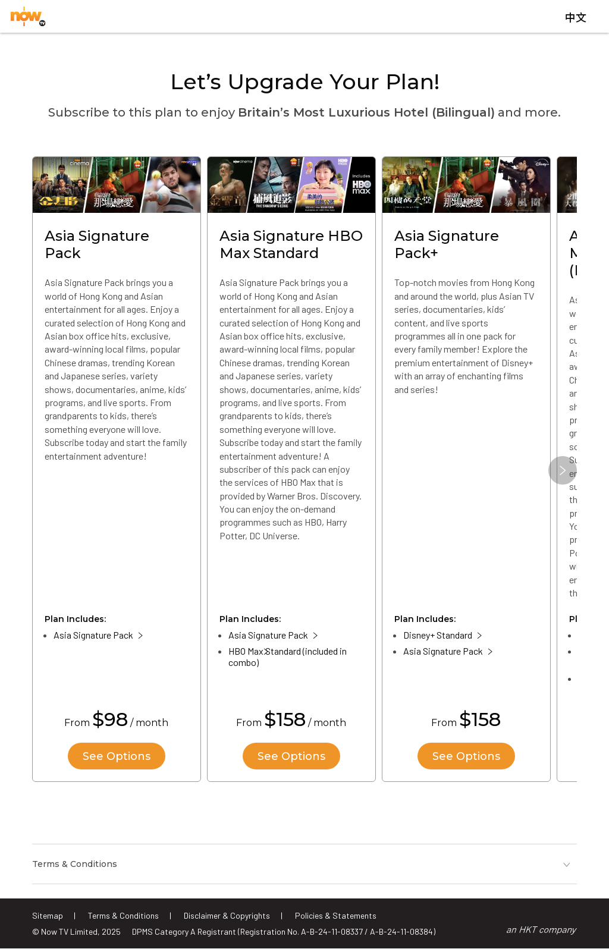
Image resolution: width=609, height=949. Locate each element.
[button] (562, 470)
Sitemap (47, 915)
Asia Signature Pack (93, 634)
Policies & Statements (335, 915)
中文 (575, 17)
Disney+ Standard (437, 634)
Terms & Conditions (123, 915)
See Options (116, 756)
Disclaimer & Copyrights (227, 915)
